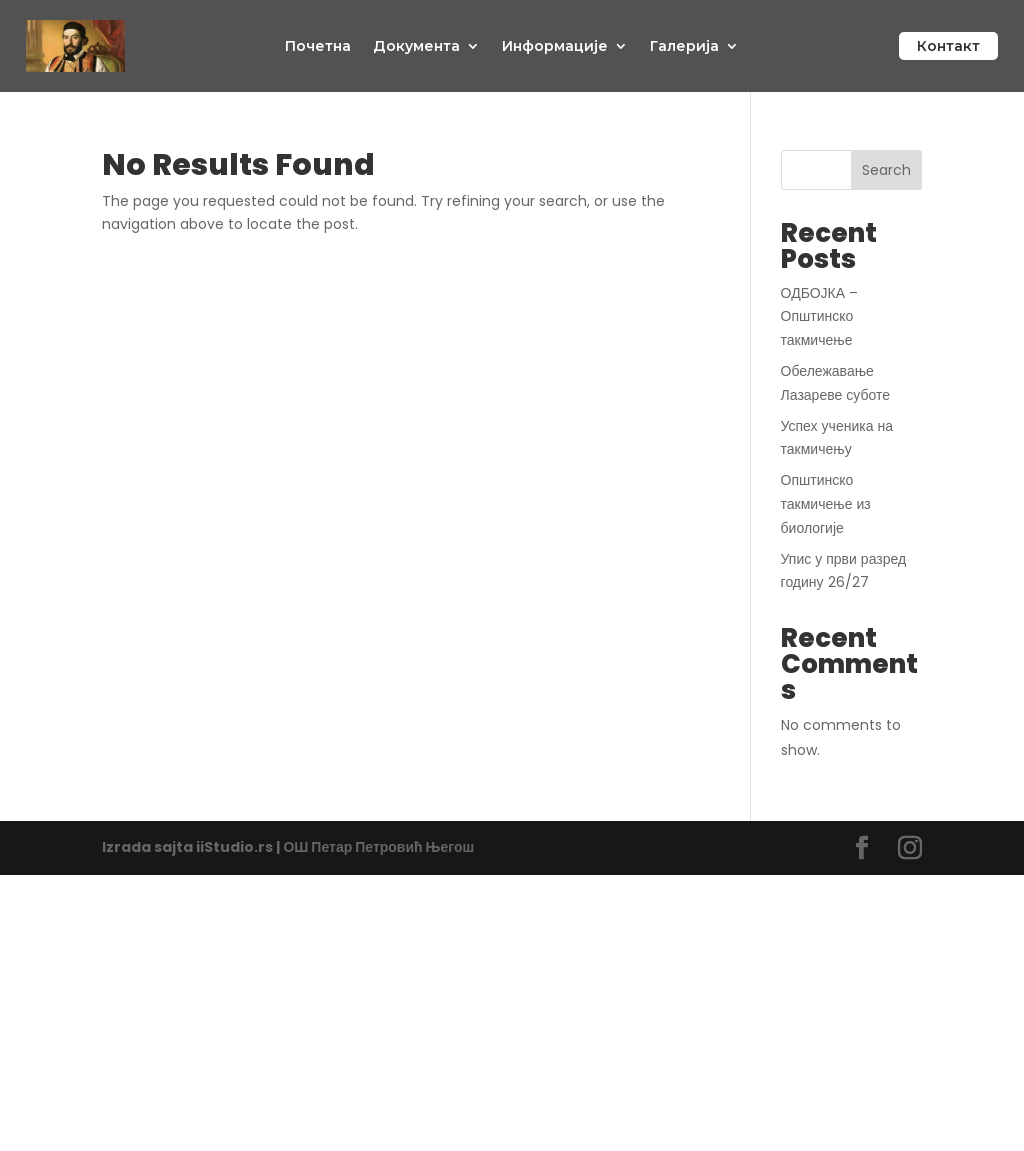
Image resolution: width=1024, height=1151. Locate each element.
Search (886, 170)
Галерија (684, 46)
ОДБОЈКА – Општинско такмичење (819, 317)
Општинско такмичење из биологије (826, 504)
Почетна (318, 46)
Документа (416, 46)
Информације (555, 46)
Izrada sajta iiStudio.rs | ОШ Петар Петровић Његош (288, 847)
